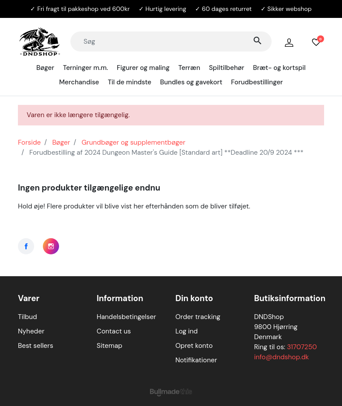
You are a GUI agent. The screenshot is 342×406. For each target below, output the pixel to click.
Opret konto (194, 345)
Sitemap (109, 345)
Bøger (61, 142)
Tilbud (27, 316)
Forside (29, 142)
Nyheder (31, 331)
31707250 (302, 347)
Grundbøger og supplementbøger (133, 142)
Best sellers (35, 345)
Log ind (186, 331)
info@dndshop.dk (281, 357)
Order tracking (197, 316)
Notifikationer (196, 360)
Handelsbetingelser (126, 316)
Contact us (114, 331)
